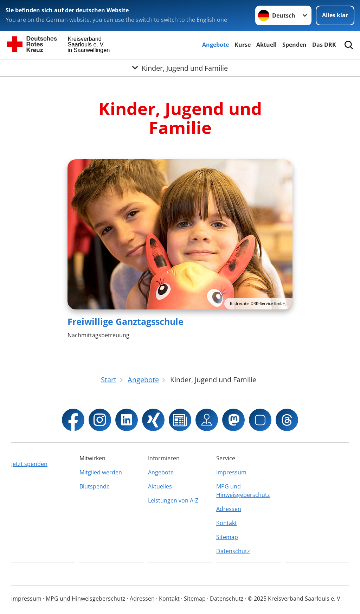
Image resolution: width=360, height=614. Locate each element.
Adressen (228, 509)
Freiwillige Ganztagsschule (126, 321)
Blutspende (94, 486)
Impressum (231, 472)
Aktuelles (160, 486)
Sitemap (227, 537)
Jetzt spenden (29, 464)
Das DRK (324, 45)
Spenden (294, 45)
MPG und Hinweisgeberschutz (243, 490)
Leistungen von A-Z (173, 500)
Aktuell (266, 45)
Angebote (215, 45)
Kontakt (226, 523)
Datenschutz (233, 551)
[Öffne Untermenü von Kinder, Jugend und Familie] (180, 67)
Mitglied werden (100, 472)
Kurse (242, 45)
